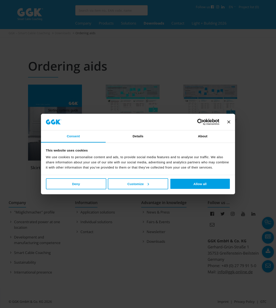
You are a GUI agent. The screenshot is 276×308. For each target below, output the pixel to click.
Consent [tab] (73, 136)
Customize (138, 184)
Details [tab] (138, 136)
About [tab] (202, 136)
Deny (76, 184)
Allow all (200, 184)
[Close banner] (228, 122)
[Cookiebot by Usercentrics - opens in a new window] (200, 122)
